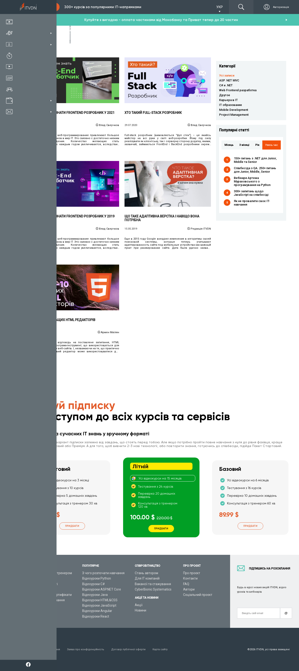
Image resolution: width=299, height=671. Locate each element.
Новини (140, 610)
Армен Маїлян (110, 332)
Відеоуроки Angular (97, 611)
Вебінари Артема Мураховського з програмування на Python (252, 181)
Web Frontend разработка (237, 90)
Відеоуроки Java (95, 595)
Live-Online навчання (49, 600)
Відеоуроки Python (96, 578)
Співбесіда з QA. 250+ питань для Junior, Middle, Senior (255, 169)
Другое (224, 95)
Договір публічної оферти (128, 649)
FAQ (186, 584)
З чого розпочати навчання (103, 573)
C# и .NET (226, 85)
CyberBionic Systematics (153, 589)
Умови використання (46, 649)
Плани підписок (45, 589)
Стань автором (146, 573)
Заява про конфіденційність (85, 649)
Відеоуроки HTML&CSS (99, 600)
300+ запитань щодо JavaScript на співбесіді (251, 192)
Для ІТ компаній (147, 578)
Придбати (72, 526)
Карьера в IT (228, 100)
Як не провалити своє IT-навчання (252, 202)
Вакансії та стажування (153, 584)
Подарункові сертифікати (52, 595)
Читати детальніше (76, 80)
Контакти (190, 578)
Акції (138, 605)
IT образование (230, 105)
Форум (38, 616)
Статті (37, 611)
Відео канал (42, 605)
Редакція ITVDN (201, 228)
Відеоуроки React (95, 616)
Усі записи (226, 75)
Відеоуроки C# (93, 584)
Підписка (45, 7)
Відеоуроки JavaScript (99, 605)
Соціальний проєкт (197, 595)
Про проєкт (191, 573)
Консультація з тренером (52, 573)
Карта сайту (160, 649)
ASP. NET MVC (229, 80)
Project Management (234, 114)
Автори (189, 589)
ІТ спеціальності (45, 584)
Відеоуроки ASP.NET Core (101, 589)
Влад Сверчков (109, 125)
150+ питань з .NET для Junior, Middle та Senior (255, 160)
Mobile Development (233, 110)
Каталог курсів (44, 578)
